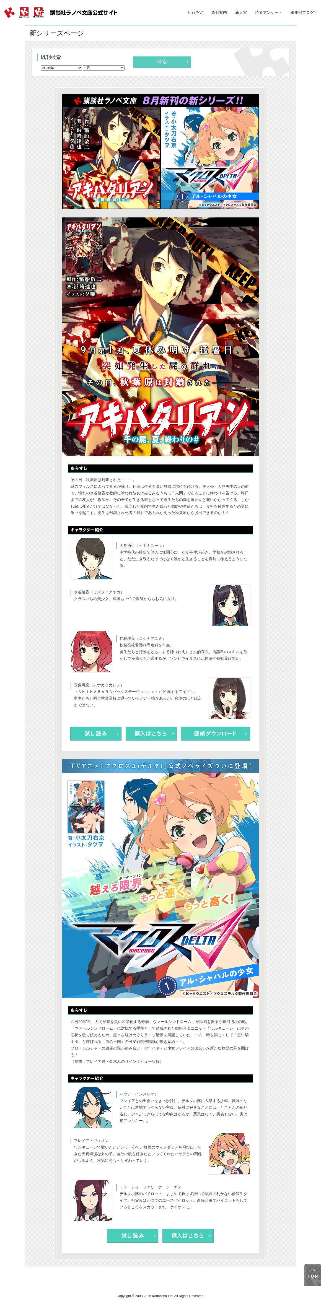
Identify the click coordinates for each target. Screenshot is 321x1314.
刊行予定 (195, 12)
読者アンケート (268, 12)
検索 (162, 62)
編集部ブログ (304, 12)
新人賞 (241, 12)
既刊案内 (219, 12)
